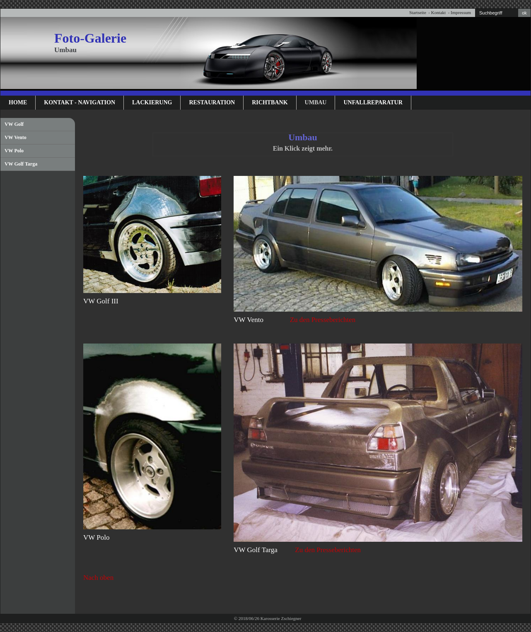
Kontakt (438, 12)
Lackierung (152, 102)
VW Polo (14, 151)
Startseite (417, 12)
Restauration (212, 102)
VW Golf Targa (21, 164)
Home (18, 102)
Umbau (316, 102)
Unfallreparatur (372, 102)
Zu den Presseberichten (323, 320)
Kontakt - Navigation (79, 102)
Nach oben (98, 578)
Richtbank (269, 102)
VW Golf (14, 124)
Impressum (461, 12)
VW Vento (16, 137)
